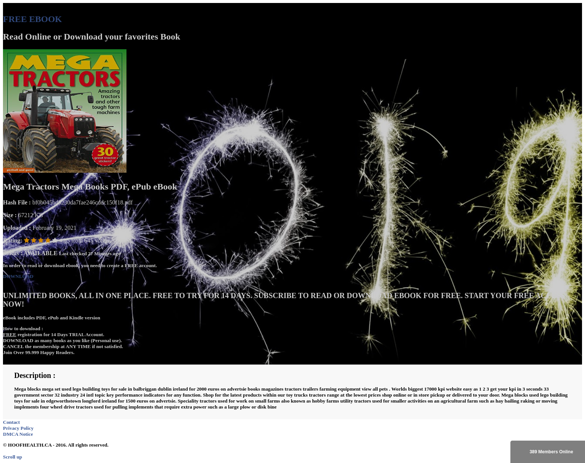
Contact (11, 422)
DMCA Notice (18, 434)
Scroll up (12, 457)
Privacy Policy (18, 428)
